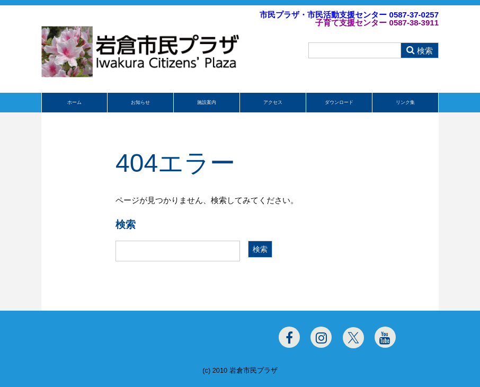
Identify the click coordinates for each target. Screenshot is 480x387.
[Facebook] (289, 337)
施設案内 (206, 102)
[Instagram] (321, 337)
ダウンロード (339, 102)
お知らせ (140, 102)
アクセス (272, 102)
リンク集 (405, 102)
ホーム (74, 102)
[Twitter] (353, 337)
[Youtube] (385, 337)
